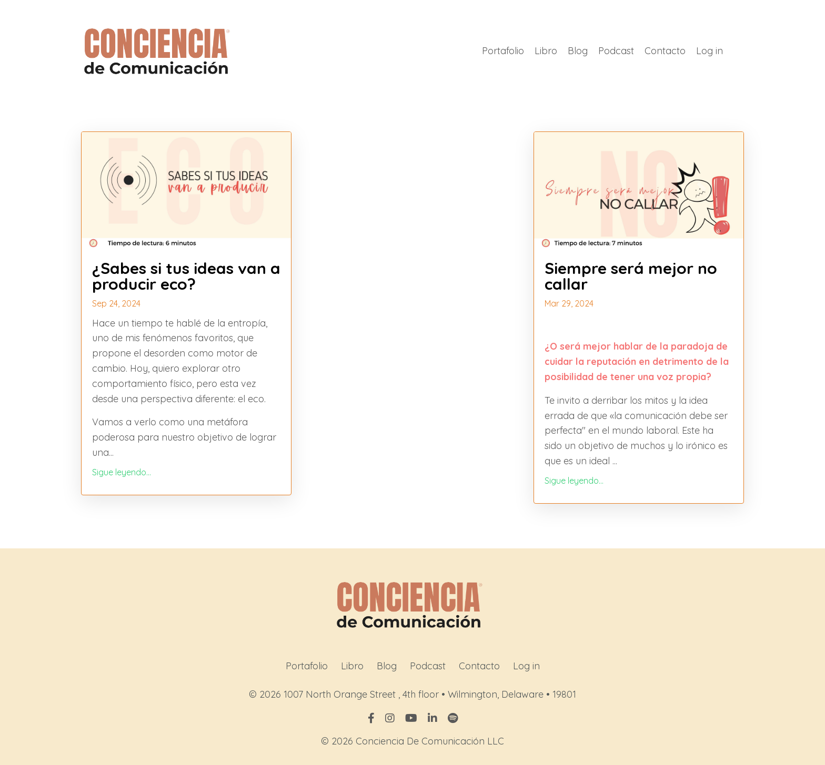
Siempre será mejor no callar (631, 276)
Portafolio (503, 51)
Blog (578, 51)
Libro (546, 51)
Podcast (616, 51)
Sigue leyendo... (121, 472)
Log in (709, 51)
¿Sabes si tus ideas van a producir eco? (186, 276)
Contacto (665, 51)
